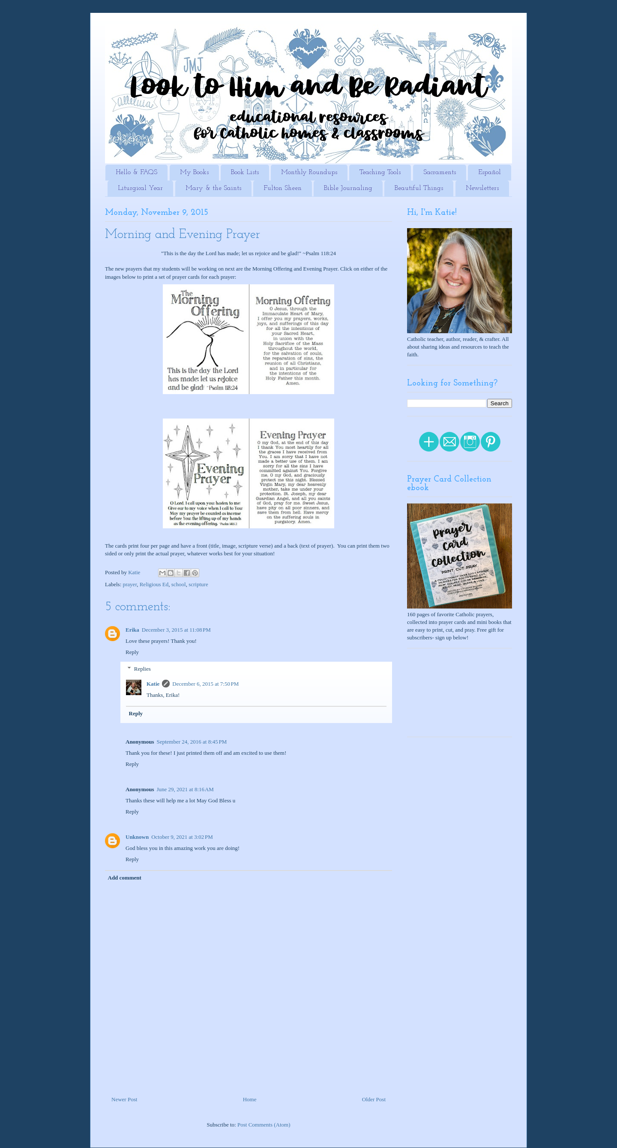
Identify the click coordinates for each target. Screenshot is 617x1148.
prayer (130, 584)
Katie (153, 684)
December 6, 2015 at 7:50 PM (205, 684)
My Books (194, 172)
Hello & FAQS (136, 172)
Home (250, 1099)
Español (489, 172)
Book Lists (245, 172)
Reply (132, 652)
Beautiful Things (419, 188)
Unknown (137, 837)
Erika (132, 630)
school (178, 584)
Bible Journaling (348, 188)
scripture (198, 584)
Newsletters (482, 188)
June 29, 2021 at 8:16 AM (184, 789)
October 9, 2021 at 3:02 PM (182, 837)
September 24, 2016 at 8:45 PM (191, 741)
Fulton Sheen (283, 188)
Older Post (374, 1099)
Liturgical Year (140, 188)
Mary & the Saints (213, 188)
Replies (142, 669)
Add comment (124, 877)
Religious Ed (154, 584)
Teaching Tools (380, 172)
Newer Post (124, 1099)
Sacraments (439, 172)
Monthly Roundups (309, 172)
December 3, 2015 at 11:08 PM (176, 630)
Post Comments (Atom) (264, 1124)
